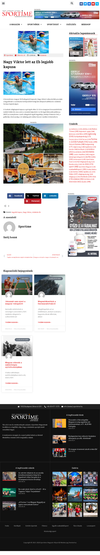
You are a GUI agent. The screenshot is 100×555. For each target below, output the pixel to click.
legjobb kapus (17, 212)
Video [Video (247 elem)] (73, 174)
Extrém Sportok (31, 526)
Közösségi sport (50, 531)
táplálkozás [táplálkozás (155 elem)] (89, 172)
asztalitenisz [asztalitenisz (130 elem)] (75, 129)
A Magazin (16, 24)
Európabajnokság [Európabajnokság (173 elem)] (82, 136)
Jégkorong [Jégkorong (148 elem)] (79, 147)
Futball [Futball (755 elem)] (82, 141)
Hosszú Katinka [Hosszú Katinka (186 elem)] (77, 144)
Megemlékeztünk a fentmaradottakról (47, 302)
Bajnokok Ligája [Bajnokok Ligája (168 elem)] (86, 131)
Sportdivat (54, 24)
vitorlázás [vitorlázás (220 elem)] (86, 176)
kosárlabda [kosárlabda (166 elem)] (79, 152)
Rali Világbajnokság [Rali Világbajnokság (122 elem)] (86, 162)
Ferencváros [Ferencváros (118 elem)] (75, 139)
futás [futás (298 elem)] (92, 142)
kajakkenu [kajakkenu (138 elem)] (90, 147)
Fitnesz (44, 526)
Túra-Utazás (77, 526)
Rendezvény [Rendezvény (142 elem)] (75, 164)
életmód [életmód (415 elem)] (75, 181)
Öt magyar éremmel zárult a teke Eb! (82, 449)
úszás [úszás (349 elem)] (86, 181)
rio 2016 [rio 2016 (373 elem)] (87, 164)
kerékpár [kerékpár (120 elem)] (83, 149)
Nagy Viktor (27, 212)
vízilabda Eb (36, 212)
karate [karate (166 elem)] (73, 149)
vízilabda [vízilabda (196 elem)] (78, 179)
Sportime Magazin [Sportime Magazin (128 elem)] (87, 167)
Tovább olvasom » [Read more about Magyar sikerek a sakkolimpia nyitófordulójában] (11, 383)
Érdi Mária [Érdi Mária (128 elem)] (89, 179)
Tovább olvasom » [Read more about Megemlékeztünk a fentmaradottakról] (44, 322)
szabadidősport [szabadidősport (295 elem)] (77, 169)
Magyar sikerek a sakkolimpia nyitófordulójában (13, 364)
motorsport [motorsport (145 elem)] (79, 159)
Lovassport (91, 526)
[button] (3, 3)
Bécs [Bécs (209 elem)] (83, 134)
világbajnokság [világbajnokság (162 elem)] (85, 174)
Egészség (71, 24)
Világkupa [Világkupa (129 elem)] (74, 177)
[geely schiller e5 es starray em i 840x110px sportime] (66, 15)
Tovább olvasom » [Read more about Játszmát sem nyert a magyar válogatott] (11, 322)
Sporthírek (34, 24)
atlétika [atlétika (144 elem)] (87, 129)
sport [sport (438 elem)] (73, 166)
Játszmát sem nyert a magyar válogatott (15, 302)
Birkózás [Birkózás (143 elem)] (74, 134)
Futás (7, 526)
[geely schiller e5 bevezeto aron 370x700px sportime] (83, 88)
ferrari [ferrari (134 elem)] (86, 139)
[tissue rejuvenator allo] (83, 226)
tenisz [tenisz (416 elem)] (78, 171)
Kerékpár (17, 526)
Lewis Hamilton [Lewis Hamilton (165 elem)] (81, 154)
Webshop (86, 24)
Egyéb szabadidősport (60, 526)
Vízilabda (43, 55)
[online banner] (33, 153)
